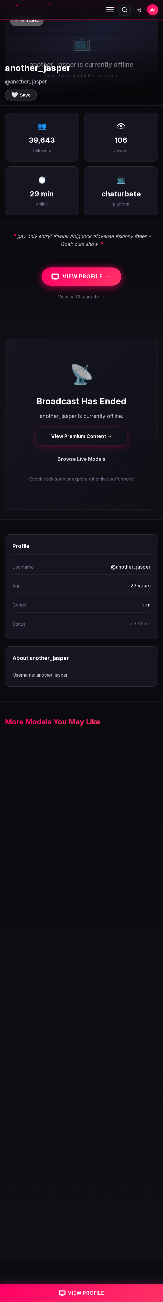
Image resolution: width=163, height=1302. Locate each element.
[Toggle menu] (110, 10)
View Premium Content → (81, 436)
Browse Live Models (81, 459)
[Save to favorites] (21, 95)
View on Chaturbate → (81, 297)
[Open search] (125, 10)
